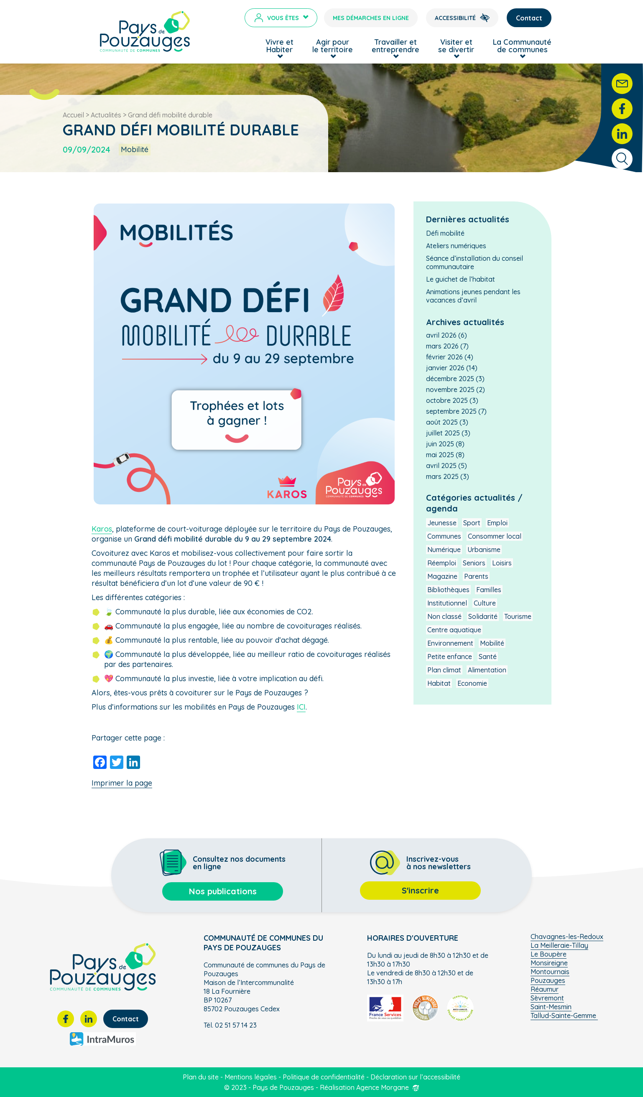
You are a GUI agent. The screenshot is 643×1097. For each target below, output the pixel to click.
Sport (471, 523)
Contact (529, 18)
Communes (444, 536)
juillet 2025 (443, 433)
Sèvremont (547, 998)
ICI (301, 707)
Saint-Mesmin (551, 1007)
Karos (102, 529)
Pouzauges (548, 980)
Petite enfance (449, 656)
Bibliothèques (448, 589)
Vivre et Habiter (279, 45)
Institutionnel (447, 603)
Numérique (444, 549)
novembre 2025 (450, 389)
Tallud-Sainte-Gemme (564, 1015)
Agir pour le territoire (332, 45)
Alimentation (487, 670)
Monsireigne (549, 963)
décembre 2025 (450, 378)
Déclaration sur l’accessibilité (415, 1077)
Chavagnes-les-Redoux (567, 936)
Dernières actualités (467, 219)
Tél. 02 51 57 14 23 (230, 1025)
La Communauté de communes (522, 45)
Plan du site (201, 1077)
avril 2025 (441, 465)
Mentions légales (251, 1077)
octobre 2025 (447, 400)
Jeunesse (442, 523)
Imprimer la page (122, 783)
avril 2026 (441, 335)
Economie (472, 683)
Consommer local (494, 536)
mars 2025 (442, 476)
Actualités (106, 115)
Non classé (444, 616)
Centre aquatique (454, 630)
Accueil (73, 115)
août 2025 (442, 422)
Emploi (497, 523)
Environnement (450, 643)
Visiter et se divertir (456, 45)
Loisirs (502, 563)
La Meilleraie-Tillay (559, 945)
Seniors (474, 563)
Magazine (442, 576)
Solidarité (483, 616)
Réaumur (545, 989)
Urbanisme (483, 549)
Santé (488, 656)
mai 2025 (440, 454)
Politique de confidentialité (324, 1077)
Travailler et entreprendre (395, 45)
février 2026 (444, 357)
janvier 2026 (445, 367)
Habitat (439, 683)
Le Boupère (548, 954)
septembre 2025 (451, 411)
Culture (485, 603)
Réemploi (441, 563)
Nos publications (223, 891)
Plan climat (444, 670)
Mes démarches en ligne (371, 18)
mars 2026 (442, 346)
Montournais (550, 971)
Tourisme (517, 616)
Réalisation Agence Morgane (369, 1087)
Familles (488, 589)
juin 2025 (440, 443)
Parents (476, 576)
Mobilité (492, 643)
